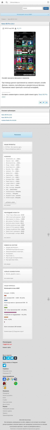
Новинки (7, 156)
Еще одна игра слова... (12, 259)
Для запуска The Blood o (13, 221)
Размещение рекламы (8, 408)
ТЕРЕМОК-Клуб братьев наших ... (15, 249)
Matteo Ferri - (9, 173)
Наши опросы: (9, 285)
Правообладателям (8, 415)
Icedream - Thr (10, 171)
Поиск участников (7, 402)
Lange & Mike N (10, 183)
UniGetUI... (9, 193)
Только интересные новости (13, 149)
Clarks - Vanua (10, 185)
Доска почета (6, 404)
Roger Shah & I (10, 181)
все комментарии (8, 278)
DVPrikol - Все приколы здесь (13, 147)
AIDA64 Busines (10, 191)
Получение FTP (7, 373)
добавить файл (10, 202)
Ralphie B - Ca (10, 177)
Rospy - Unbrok (10, 165)
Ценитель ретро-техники (13, 223)
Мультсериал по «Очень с (13, 219)
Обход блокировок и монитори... (15, 251)
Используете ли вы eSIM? (24, 14)
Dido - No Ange (10, 187)
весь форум (7, 264)
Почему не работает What (13, 229)
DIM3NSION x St (10, 159)
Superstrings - (9, 175)
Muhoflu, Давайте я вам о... (13, 274)
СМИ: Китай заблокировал (13, 217)
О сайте (5, 400)
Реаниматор (6, 393)
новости (16, 212)
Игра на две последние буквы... (14, 257)
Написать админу (7, 411)
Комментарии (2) (9, 331)
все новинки (7, 205)
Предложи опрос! (19, 331)
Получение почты (7, 371)
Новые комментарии (12, 271)
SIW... (7, 189)
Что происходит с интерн (13, 233)
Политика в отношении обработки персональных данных (25, 428)
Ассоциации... (10, 253)
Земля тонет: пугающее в (13, 231)
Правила (5, 413)
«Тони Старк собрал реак (13, 215)
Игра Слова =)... (10, 255)
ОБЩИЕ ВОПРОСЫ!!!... (12, 247)
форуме (14, 245)
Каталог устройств (7, 395)
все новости (7, 237)
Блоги (4, 397)
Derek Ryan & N (10, 167)
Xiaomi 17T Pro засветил (13, 227)
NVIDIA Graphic (10, 197)
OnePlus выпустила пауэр (13, 225)
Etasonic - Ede (10, 161)
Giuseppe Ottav (10, 179)
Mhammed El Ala (10, 163)
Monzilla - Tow (9, 169)
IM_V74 (19, 28)
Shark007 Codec (10, 195)
